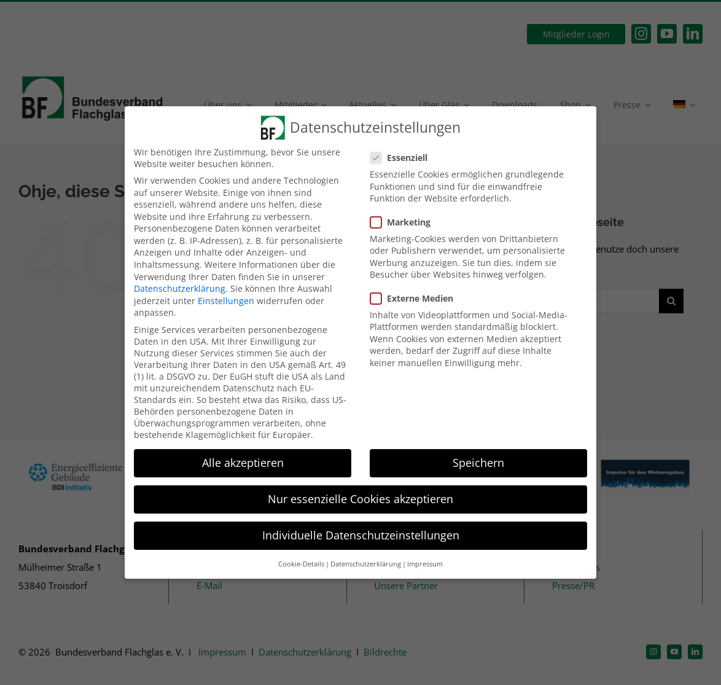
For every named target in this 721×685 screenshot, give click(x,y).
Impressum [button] (425, 564)
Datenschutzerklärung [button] (365, 564)
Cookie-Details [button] (301, 564)
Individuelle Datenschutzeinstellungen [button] (360, 535)
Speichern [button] (478, 462)
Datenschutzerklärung (179, 288)
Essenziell (404, 157)
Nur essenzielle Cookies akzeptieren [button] (360, 498)
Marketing (405, 222)
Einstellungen (226, 301)
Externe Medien (417, 298)
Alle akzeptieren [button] (243, 462)
